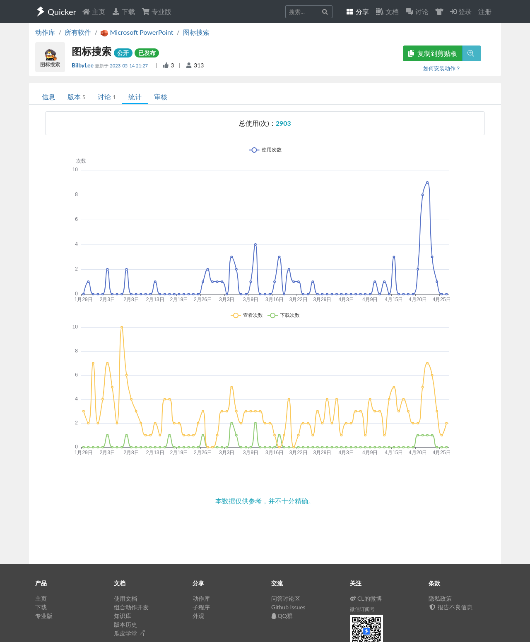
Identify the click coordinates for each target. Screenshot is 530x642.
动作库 (45, 32)
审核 (160, 97)
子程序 (201, 607)
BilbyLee (83, 65)
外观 (198, 615)
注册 (484, 11)
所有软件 (78, 32)
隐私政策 (440, 598)
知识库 (122, 615)
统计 (135, 97)
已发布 (147, 52)
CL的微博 (366, 598)
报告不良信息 (450, 607)
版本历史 (125, 624)
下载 (123, 11)
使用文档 (125, 598)
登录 (461, 11)
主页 (93, 11)
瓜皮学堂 (129, 633)
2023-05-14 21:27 (129, 65)
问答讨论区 (285, 598)
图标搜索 (196, 32)
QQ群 (282, 615)
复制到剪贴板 (432, 53)
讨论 (107, 97)
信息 (48, 97)
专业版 (156, 11)
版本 (76, 97)
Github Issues (288, 607)
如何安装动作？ (442, 68)
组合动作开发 (131, 607)
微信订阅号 (362, 609)
